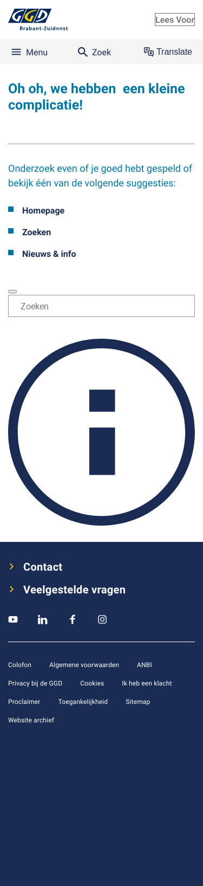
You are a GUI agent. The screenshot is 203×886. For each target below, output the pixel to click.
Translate (168, 52)
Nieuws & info (49, 254)
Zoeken (36, 232)
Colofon (19, 665)
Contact (42, 567)
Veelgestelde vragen (74, 590)
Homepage (43, 210)
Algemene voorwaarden (84, 665)
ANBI (144, 665)
